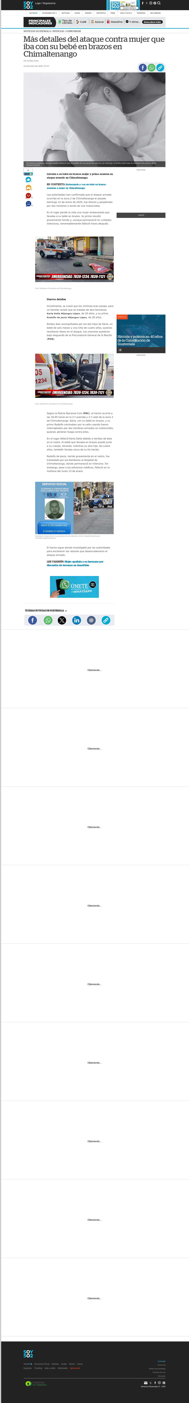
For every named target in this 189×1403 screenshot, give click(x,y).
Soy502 (33, 13)
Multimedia (63, 1368)
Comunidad (73, 31)
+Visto (141, 215)
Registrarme (49, 3)
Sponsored (75, 1368)
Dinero (88, 13)
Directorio (161, 1376)
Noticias (66, 13)
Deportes (101, 13)
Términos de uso (159, 1372)
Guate (77, 13)
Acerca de (161, 1365)
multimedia (155, 13)
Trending (141, 13)
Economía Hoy (49, 13)
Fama (112, 13)
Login (38, 3)
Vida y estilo (126, 13)
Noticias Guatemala (37, 31)
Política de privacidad (157, 1369)
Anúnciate (161, 1361)
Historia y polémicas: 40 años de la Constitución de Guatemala (140, 340)
